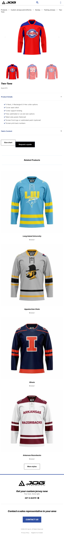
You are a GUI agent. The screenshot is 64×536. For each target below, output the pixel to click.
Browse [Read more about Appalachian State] (32, 313)
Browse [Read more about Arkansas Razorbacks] (32, 459)
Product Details (7, 97)
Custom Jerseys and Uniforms (21, 10)
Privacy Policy (25, 532)
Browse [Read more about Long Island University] (32, 239)
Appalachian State (32, 309)
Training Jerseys (49, 10)
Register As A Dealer (37, 532)
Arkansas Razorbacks (32, 455)
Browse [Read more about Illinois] (32, 386)
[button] (37, 2)
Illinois (32, 382)
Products (4, 10)
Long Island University (32, 236)
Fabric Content (6, 131)
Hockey (37, 10)
